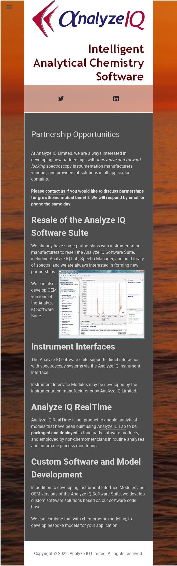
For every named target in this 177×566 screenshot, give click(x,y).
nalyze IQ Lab (113, 426)
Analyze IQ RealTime (51, 420)
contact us (55, 191)
